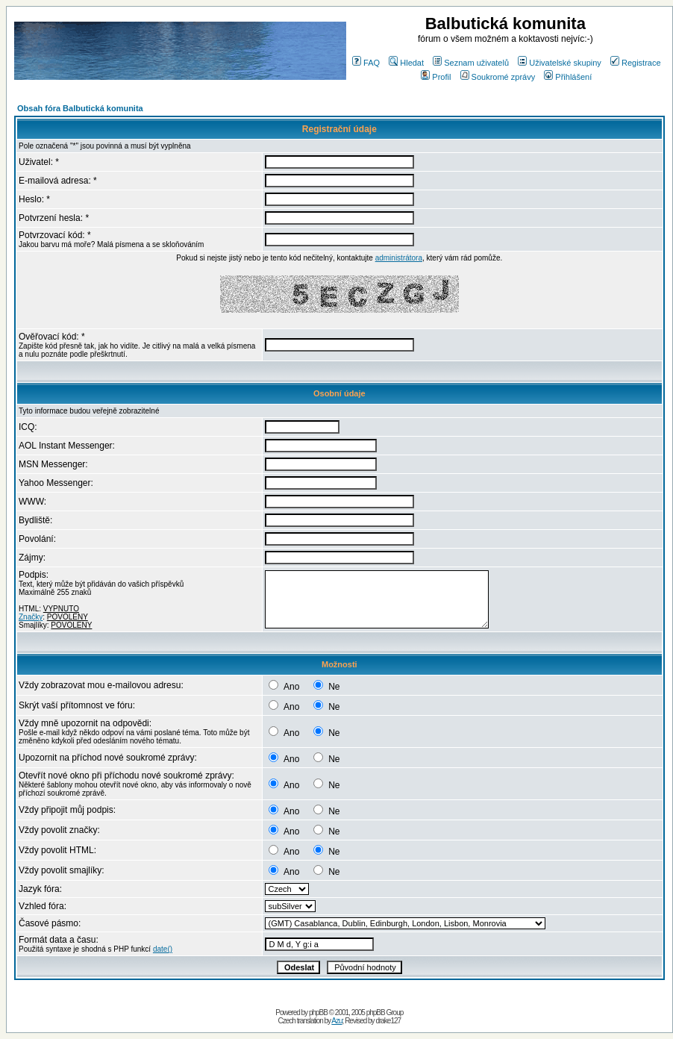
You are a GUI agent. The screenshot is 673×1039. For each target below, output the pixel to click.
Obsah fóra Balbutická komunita (80, 108)
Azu (336, 1021)
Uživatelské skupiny (559, 62)
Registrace (635, 62)
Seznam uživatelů (471, 62)
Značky (31, 617)
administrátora (398, 258)
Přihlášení (568, 76)
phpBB (318, 1012)
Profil (436, 76)
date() (162, 949)
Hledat (406, 62)
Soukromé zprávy (498, 76)
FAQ (366, 62)
